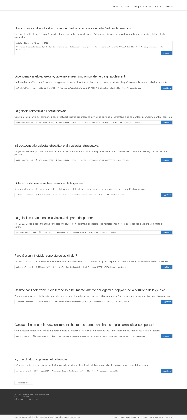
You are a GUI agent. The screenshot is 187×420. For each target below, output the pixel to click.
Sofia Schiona (23, 43)
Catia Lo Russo (24, 336)
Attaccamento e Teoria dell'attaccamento (67, 47)
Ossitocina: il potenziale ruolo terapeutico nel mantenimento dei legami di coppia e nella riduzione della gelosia (89, 290)
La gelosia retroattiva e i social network (40, 111)
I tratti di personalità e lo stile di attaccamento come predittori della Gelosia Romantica (72, 28)
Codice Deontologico (156, 417)
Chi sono (125, 6)
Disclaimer (169, 417)
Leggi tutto (167, 53)
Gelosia (144, 47)
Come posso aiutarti (142, 6)
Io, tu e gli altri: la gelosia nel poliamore (40, 359)
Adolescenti (64, 88)
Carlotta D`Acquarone (27, 88)
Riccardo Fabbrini (25, 122)
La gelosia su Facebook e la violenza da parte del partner (53, 218)
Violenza (137, 88)
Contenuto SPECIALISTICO (88, 88)
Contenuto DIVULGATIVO (120, 47)
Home (115, 6)
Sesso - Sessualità (111, 371)
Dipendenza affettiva (108, 88)
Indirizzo (169, 6)
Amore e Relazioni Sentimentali (30, 47)
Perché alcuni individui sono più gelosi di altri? (45, 255)
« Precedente (23, 382)
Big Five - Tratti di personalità (97, 47)
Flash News (136, 47)
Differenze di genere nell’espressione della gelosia (48, 183)
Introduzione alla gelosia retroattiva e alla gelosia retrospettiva (56, 145)
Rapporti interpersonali (135, 336)
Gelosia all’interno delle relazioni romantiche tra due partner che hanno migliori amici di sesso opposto (83, 325)
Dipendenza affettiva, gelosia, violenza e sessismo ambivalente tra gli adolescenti (70, 76)
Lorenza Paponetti (25, 267)
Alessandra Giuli (24, 371)
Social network (136, 122)
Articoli (47, 47)
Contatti (158, 6)
